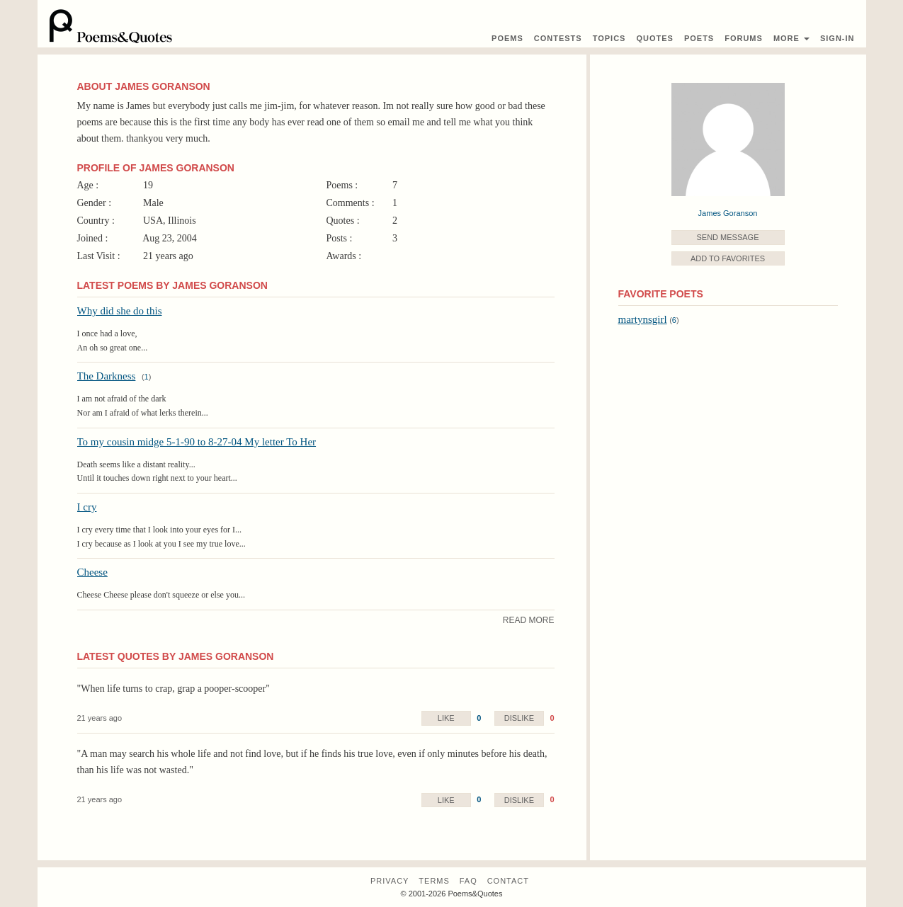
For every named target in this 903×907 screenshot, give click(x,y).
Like (446, 718)
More (791, 38)
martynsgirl (642, 319)
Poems (507, 38)
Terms (434, 881)
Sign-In (837, 38)
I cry (87, 507)
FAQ (468, 881)
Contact (508, 881)
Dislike (519, 718)
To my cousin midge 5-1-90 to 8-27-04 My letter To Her (197, 441)
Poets (699, 38)
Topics (609, 38)
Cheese (92, 572)
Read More (529, 620)
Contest (558, 38)
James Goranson (728, 213)
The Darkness (106, 376)
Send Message (727, 237)
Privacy (389, 881)
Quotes (654, 38)
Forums (744, 38)
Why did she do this (119, 310)
